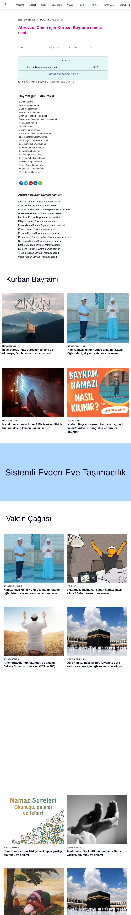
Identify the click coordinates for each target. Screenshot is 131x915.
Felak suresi (56, 828)
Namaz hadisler (26, 801)
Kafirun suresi (56, 810)
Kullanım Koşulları (85, 910)
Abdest (32, 5)
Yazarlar (71, 586)
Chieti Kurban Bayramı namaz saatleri (37, 205)
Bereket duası (25, 823)
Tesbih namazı (88, 805)
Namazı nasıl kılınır (76, 346)
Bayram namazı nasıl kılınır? (63, 74)
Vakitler (95, 5)
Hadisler (82, 5)
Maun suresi (56, 801)
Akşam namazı (73, 801)
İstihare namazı (88, 801)
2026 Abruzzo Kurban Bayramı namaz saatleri (41, 20)
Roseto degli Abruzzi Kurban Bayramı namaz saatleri (45, 237)
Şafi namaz (40, 814)
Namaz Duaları (74, 648)
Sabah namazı (72, 787)
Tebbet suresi (56, 819)
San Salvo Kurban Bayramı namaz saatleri (40, 241)
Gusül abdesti (25, 792)
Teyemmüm (25, 796)
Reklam (101, 814)
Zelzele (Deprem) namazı (86, 885)
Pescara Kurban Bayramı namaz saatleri (38, 233)
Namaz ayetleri (26, 805)
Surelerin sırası (26, 810)
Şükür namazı (87, 792)
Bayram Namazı (74, 421)
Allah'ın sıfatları (26, 814)
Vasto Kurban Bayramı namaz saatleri (37, 257)
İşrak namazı (87, 796)
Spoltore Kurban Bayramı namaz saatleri (39, 245)
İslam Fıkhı (125, 5)
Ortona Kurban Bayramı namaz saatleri (38, 229)
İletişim (100, 819)
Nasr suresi (55, 814)
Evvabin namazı (88, 827)
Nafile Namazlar (9, 421)
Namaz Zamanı (121, 910)
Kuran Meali (108, 5)
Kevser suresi (56, 805)
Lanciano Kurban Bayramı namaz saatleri (39, 217)
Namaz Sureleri (9, 346)
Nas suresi (55, 832)
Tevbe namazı (87, 832)
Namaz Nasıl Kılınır (13, 586)
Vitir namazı (71, 810)
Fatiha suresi (56, 787)
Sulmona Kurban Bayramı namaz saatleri (39, 249)
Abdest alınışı (25, 787)
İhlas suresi (55, 823)
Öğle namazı (72, 792)
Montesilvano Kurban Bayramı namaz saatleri (41, 225)
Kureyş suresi (56, 796)
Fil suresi (54, 792)
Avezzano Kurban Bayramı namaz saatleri (39, 201)
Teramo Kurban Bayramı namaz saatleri (38, 253)
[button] (20, 5)
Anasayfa (20, 5)
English (100, 810)
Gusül (43, 5)
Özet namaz (41, 810)
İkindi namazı (72, 796)
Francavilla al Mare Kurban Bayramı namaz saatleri (44, 209)
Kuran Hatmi (103, 796)
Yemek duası (25, 828)
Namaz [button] (70, 5)
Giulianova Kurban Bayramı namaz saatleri (40, 213)
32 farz (23, 819)
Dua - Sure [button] (57, 5)
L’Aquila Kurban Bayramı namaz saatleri (38, 221)
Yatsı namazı (72, 805)
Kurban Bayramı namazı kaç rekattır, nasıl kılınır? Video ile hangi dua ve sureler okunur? (95, 428)
